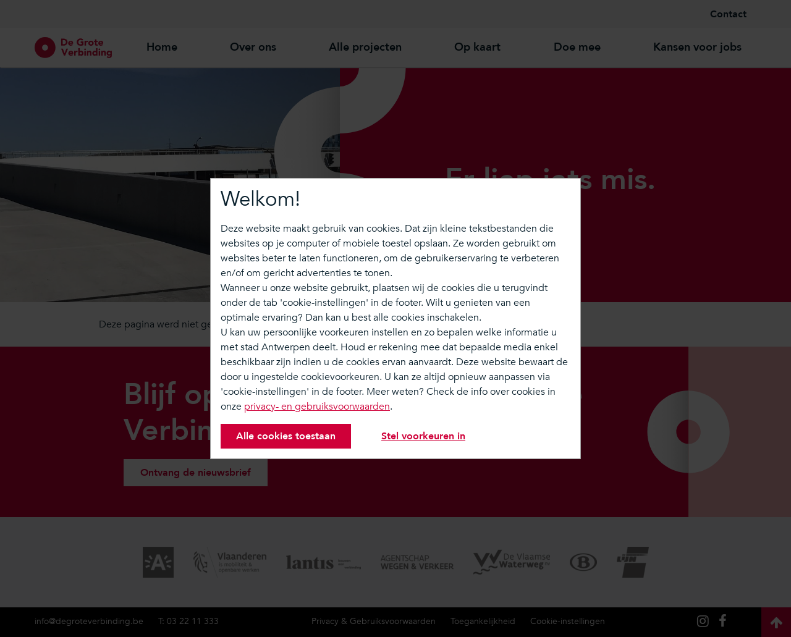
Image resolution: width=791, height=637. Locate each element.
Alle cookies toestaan (286, 436)
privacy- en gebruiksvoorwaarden (317, 406)
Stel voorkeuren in (423, 436)
